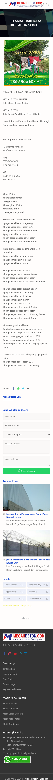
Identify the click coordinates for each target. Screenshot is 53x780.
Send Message (26, 470)
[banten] (14, 598)
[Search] (47, 4)
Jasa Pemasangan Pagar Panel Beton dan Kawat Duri (28, 561)
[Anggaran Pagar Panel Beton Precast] (14, 591)
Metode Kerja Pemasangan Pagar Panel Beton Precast (27, 515)
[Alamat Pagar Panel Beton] (14, 584)
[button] (42, 4)
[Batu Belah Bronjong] (38, 598)
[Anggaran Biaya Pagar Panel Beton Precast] (38, 584)
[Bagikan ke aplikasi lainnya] (28, 388)
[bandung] (38, 591)
